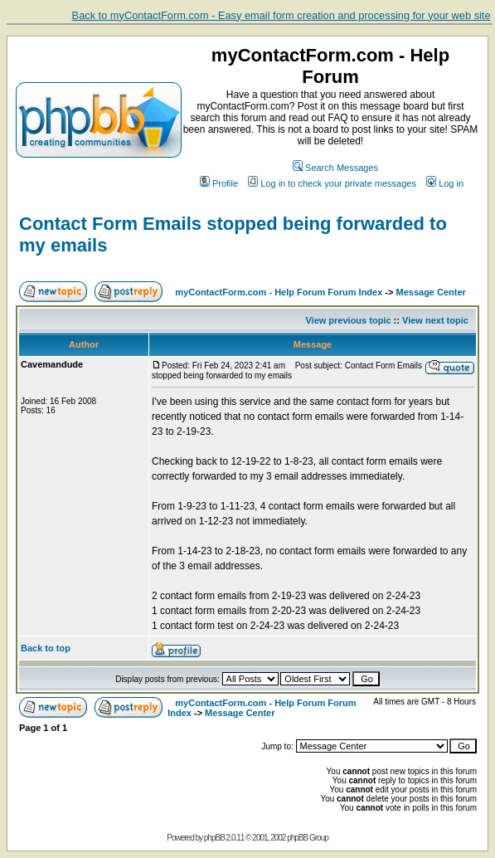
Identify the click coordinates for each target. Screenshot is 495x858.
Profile (219, 183)
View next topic (435, 320)
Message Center (431, 292)
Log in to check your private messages (332, 183)
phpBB (214, 837)
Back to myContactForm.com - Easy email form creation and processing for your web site (281, 15)
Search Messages (335, 168)
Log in (444, 183)
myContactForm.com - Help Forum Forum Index (278, 292)
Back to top (45, 648)
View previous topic (348, 320)
